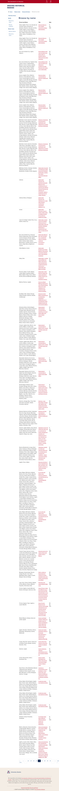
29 (47, 760)
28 (44, 760)
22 (28, 760)
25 (36, 760)
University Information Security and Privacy (29, 787)
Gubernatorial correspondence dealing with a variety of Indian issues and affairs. (43, 328)
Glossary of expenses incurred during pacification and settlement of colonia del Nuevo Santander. (43, 123)
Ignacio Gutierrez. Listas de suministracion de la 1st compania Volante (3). (43, 652)
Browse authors (12, 31)
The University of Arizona (40, 789)
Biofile (9, 18)
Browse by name (11, 21)
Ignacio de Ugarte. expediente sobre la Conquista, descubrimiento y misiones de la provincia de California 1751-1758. (42, 634)
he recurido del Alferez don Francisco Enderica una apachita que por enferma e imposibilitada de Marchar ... (43, 477)
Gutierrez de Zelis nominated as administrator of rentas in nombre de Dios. (42, 414)
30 (50, 760)
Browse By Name (26, 11)
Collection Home (12, 15)
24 (33, 760)
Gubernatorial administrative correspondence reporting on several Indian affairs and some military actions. (42, 312)
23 (31, 760)
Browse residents (11, 25)
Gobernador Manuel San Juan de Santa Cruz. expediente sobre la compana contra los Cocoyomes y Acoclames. (42, 239)
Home (11, 11)
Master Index (17, 11)
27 (42, 760)
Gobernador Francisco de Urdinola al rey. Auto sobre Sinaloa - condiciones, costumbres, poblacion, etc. (43, 202)
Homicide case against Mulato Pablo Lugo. (43, 584)
